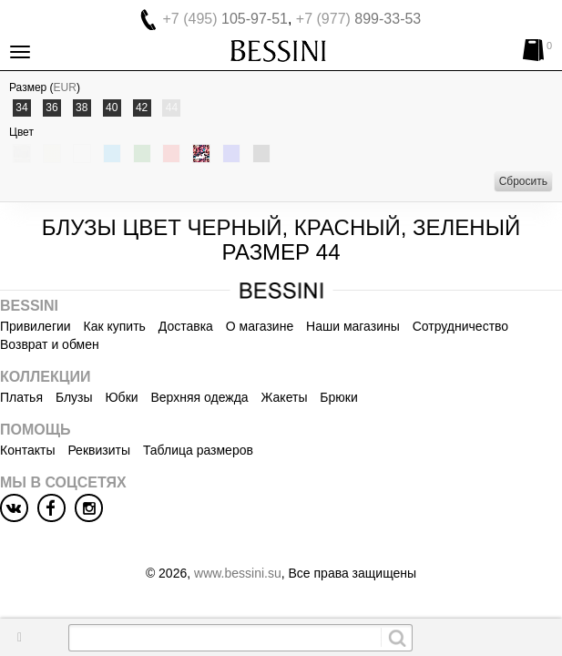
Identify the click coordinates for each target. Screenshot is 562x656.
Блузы (74, 397)
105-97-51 (225, 18)
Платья (21, 397)
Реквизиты (98, 450)
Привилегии (35, 326)
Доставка (185, 326)
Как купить (115, 326)
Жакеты (284, 397)
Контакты (27, 450)
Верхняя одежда (199, 397)
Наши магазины (353, 326)
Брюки (338, 397)
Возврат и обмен (49, 344)
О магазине (259, 326)
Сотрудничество (460, 326)
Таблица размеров (198, 450)
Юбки (121, 397)
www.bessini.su (237, 573)
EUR (65, 87)
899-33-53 (358, 18)
